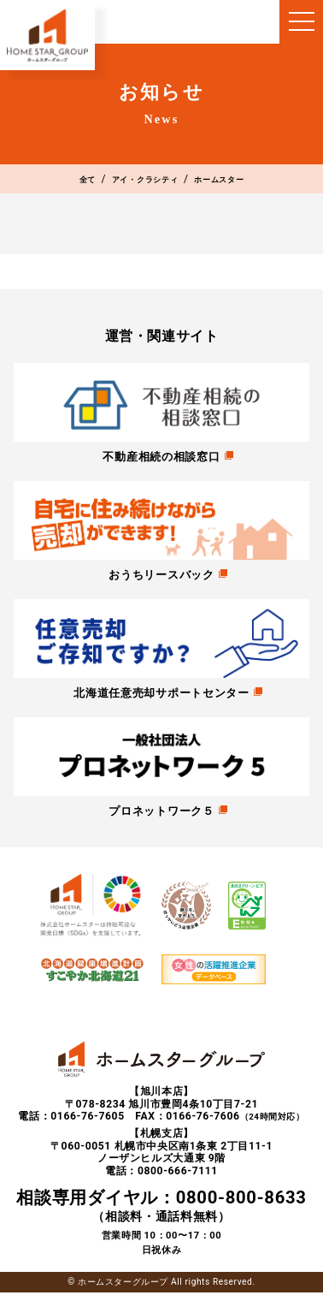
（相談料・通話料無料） (161, 1212)
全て (56, 181)
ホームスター (243, 181)
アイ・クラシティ (138, 181)
